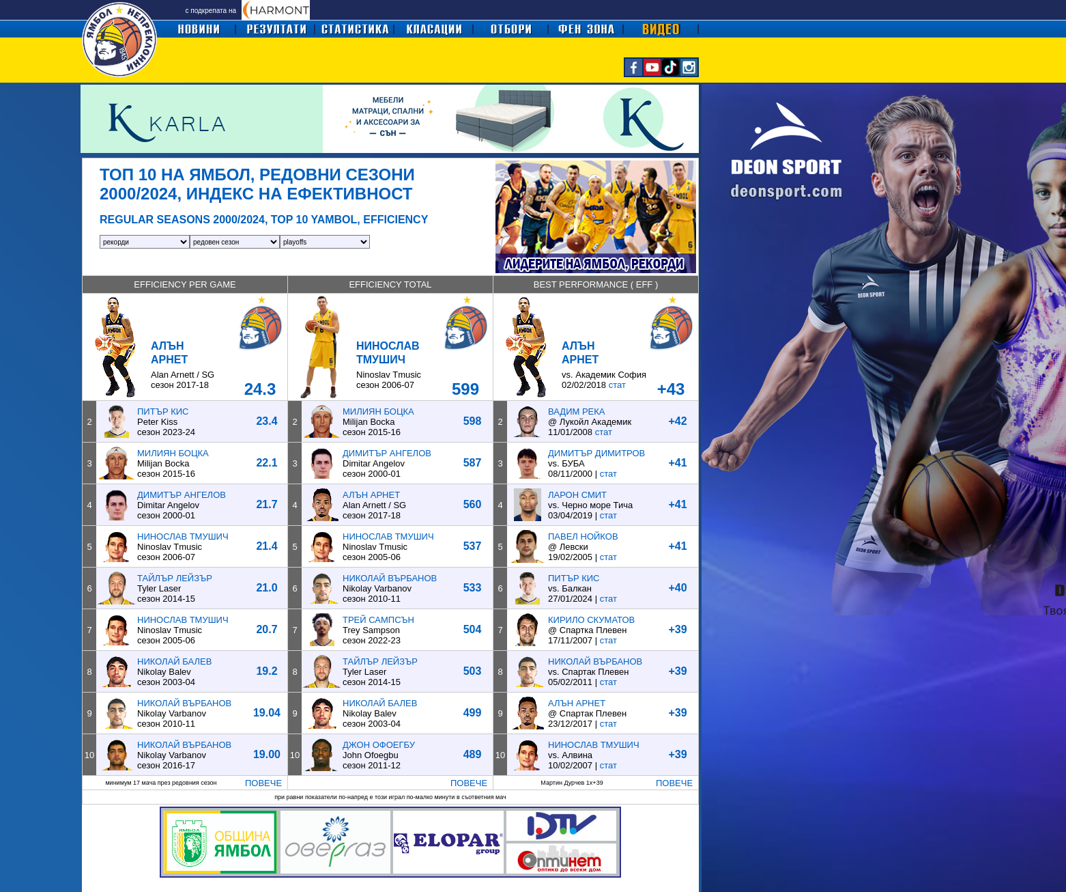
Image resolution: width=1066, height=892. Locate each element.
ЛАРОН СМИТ (577, 495)
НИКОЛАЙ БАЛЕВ (174, 661)
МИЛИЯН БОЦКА (378, 411)
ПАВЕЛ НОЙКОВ (583, 536)
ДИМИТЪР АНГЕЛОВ (387, 453)
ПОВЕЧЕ (263, 783)
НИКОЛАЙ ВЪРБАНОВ (390, 578)
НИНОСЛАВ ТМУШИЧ (183, 536)
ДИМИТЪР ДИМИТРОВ (596, 453)
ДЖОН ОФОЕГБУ (379, 745)
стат (617, 385)
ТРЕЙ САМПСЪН (378, 620)
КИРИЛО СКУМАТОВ (591, 620)
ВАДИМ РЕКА (576, 411)
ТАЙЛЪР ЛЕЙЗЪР (174, 578)
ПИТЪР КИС (163, 411)
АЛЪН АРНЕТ (371, 495)
